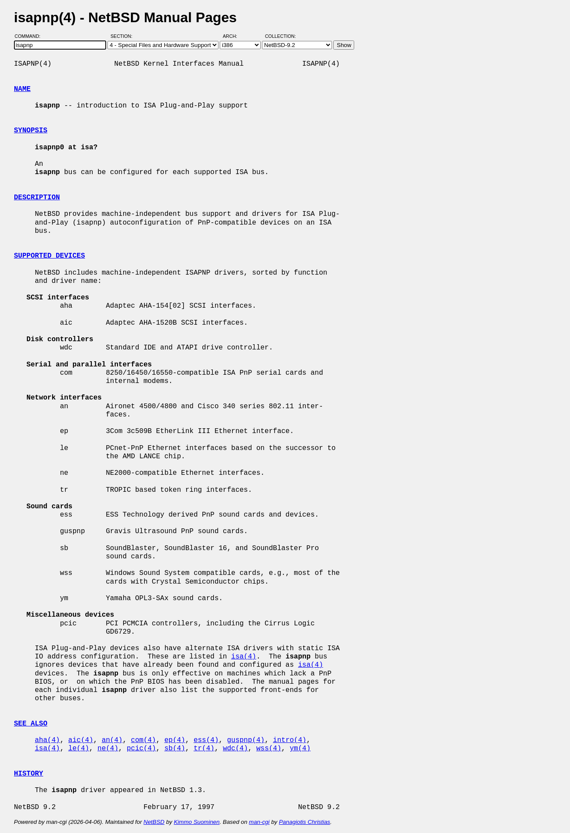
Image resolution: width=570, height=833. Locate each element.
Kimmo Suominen (196, 822)
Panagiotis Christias (304, 822)
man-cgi (259, 822)
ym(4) (300, 748)
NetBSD (154, 822)
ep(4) (174, 740)
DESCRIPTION (37, 197)
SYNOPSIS (30, 130)
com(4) (143, 740)
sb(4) (174, 748)
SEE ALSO (30, 724)
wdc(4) (235, 748)
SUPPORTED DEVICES (49, 256)
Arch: (234, 36)
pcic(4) (141, 748)
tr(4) (204, 748)
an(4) (112, 740)
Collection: (280, 36)
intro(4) (289, 740)
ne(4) (107, 748)
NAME (22, 89)
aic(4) (81, 740)
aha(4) (47, 740)
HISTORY (28, 774)
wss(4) (269, 748)
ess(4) (206, 740)
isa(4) (243, 657)
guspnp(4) (246, 740)
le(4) (78, 748)
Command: (30, 36)
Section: (123, 36)
